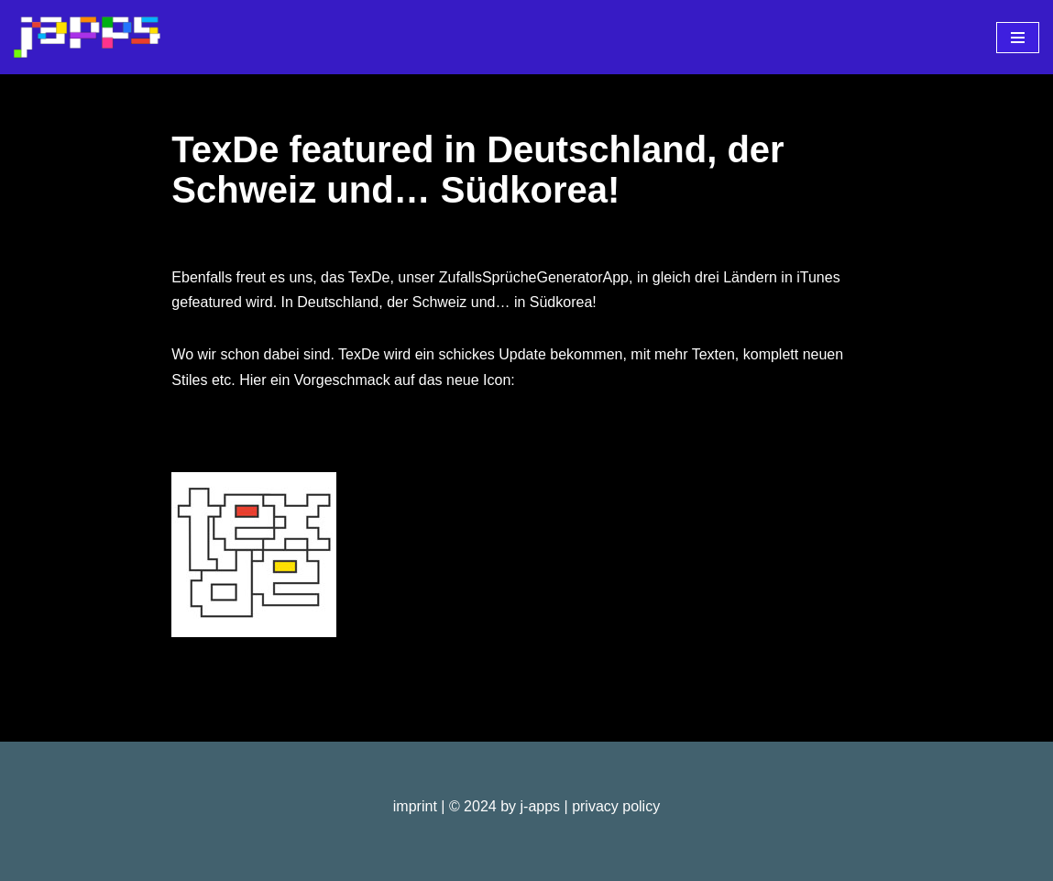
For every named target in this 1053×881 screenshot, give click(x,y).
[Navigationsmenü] (1017, 37)
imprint (415, 806)
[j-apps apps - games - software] (87, 37)
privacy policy (616, 806)
